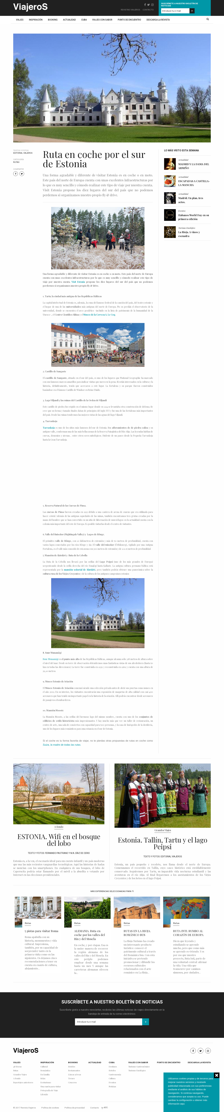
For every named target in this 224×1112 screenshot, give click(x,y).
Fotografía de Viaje (49, 1090)
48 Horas (17, 1067)
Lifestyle (44, 1094)
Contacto (148, 9)
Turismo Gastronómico (139, 1067)
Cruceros (72, 1083)
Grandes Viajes (162, 830)
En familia (45, 1075)
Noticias (112, 1087)
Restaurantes (74, 1071)
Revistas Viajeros (130, 9)
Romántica (45, 1071)
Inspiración (35, 20)
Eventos (181, 210)
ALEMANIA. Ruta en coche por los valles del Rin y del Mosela (89, 935)
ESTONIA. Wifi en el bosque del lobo (58, 839)
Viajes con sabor (102, 20)
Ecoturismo (45, 1083)
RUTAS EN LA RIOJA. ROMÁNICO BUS (137, 933)
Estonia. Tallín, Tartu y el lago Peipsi (162, 843)
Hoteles (71, 1067)
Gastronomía (115, 1075)
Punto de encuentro (129, 20)
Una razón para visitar (50, 1087)
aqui (182, 1104)
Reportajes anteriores (23, 1083)
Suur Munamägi (50, 659)
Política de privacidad (75, 1107)
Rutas (16, 162)
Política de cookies (50, 1107)
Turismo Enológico (186, 227)
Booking (53, 20)
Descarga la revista (158, 20)
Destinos (113, 1067)
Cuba (84, 20)
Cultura (112, 1078)
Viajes (19, 20)
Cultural (44, 1067)
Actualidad (69, 20)
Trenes (71, 1078)
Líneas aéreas (74, 1075)
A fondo (58, 826)
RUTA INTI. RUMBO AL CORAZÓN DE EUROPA (188, 933)
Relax (42, 1078)
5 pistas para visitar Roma (41, 931)
